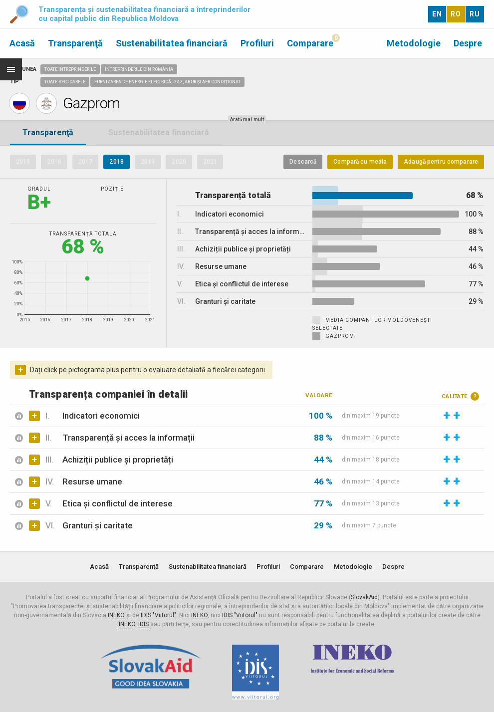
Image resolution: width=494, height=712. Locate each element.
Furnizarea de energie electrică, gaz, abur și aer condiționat (167, 81)
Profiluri (257, 43)
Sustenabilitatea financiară (172, 43)
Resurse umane (92, 481)
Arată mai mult (247, 119)
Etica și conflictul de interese (117, 503)
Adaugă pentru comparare (441, 161)
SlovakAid (364, 597)
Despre (468, 43)
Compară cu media (360, 161)
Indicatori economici (101, 416)
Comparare (310, 43)
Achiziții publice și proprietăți (117, 460)
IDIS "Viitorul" (158, 615)
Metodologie (414, 43)
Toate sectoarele (64, 81)
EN (437, 14)
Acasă (22, 43)
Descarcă (302, 161)
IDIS (143, 624)
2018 (116, 161)
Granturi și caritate (97, 525)
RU (475, 14)
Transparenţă (75, 43)
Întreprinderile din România (139, 69)
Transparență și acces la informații (128, 438)
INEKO (116, 615)
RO (456, 14)
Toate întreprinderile (70, 69)
